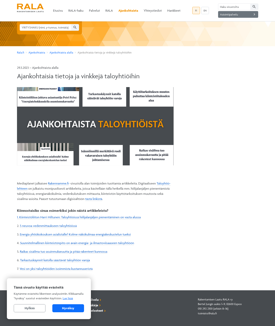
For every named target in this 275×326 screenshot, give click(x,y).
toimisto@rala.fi (207, 313)
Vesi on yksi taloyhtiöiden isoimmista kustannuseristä (56, 269)
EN (205, 10)
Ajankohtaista (128, 10)
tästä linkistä (93, 199)
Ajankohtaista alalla (61, 52)
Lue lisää (68, 298)
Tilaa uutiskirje (87, 305)
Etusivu (58, 10)
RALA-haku (75, 10)
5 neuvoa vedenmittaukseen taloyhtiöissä (48, 226)
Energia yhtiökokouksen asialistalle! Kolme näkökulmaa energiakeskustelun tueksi (75, 234)
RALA (109, 10)
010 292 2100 (205, 308)
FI (196, 10)
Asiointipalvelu (238, 14)
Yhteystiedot (153, 10)
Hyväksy (68, 308)
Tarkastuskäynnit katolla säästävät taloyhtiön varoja (55, 260)
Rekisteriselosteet (90, 310)
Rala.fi (20, 52)
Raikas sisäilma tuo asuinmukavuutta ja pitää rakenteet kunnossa (63, 251)
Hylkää (30, 308)
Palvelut (94, 10)
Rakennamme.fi (58, 183)
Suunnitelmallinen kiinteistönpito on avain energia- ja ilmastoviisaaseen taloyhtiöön (77, 243)
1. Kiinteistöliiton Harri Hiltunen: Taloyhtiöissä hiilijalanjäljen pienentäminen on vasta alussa (79, 217)
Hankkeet (173, 10)
